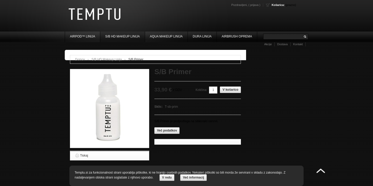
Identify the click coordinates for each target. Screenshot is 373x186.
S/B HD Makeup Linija (122, 36)
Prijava (254, 4)
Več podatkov (167, 130)
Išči (305, 37)
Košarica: (278, 4)
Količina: (201, 90)
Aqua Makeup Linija (166, 36)
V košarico (230, 89)
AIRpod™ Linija (82, 36)
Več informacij (193, 177)
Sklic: (158, 107)
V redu (167, 177)
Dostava (282, 44)
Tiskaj (84, 155)
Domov (80, 59)
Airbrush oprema (237, 36)
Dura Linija (202, 36)
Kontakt (298, 44)
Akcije (268, 44)
